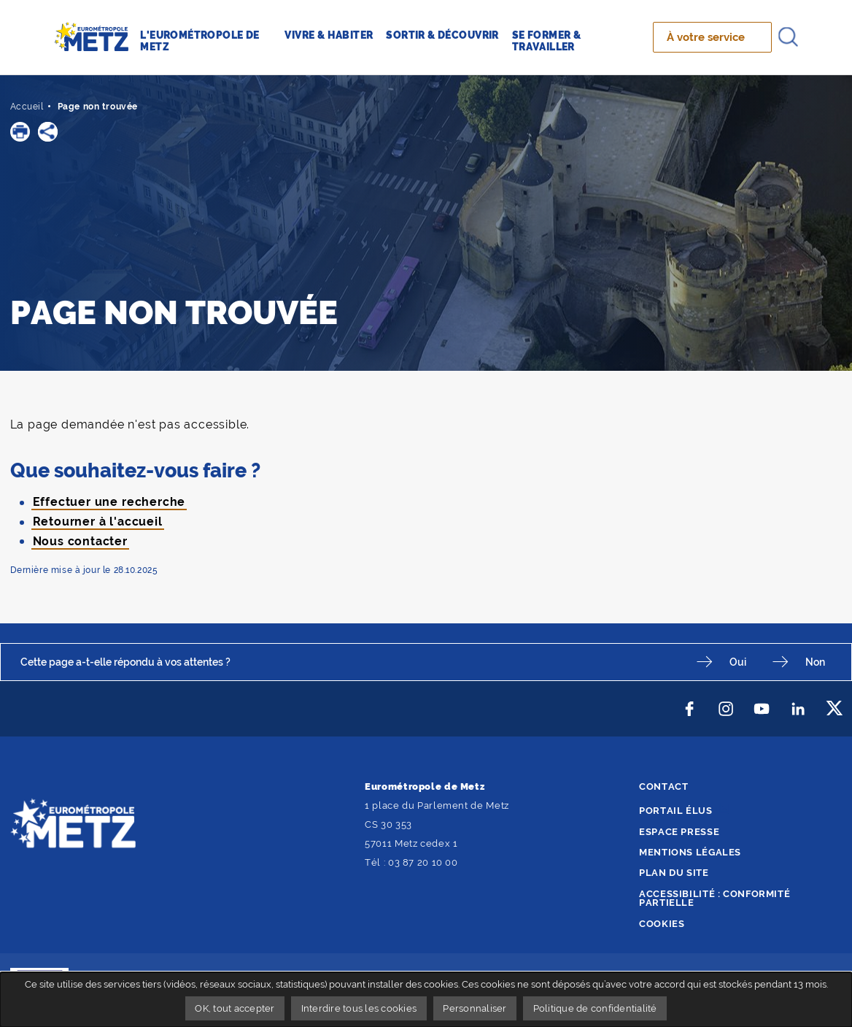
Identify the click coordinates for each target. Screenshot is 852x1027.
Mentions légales (690, 852)
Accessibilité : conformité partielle (714, 898)
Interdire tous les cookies (359, 1008)
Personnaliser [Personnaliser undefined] (474, 1008)
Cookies (661, 923)
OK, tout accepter (234, 1008)
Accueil (27, 106)
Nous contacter (80, 541)
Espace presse (679, 831)
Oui (737, 661)
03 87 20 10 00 (423, 862)
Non (815, 661)
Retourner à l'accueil (98, 521)
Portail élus (676, 810)
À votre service (706, 37)
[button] (20, 132)
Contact (663, 786)
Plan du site (674, 872)
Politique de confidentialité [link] (595, 1008)
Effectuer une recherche (109, 502)
